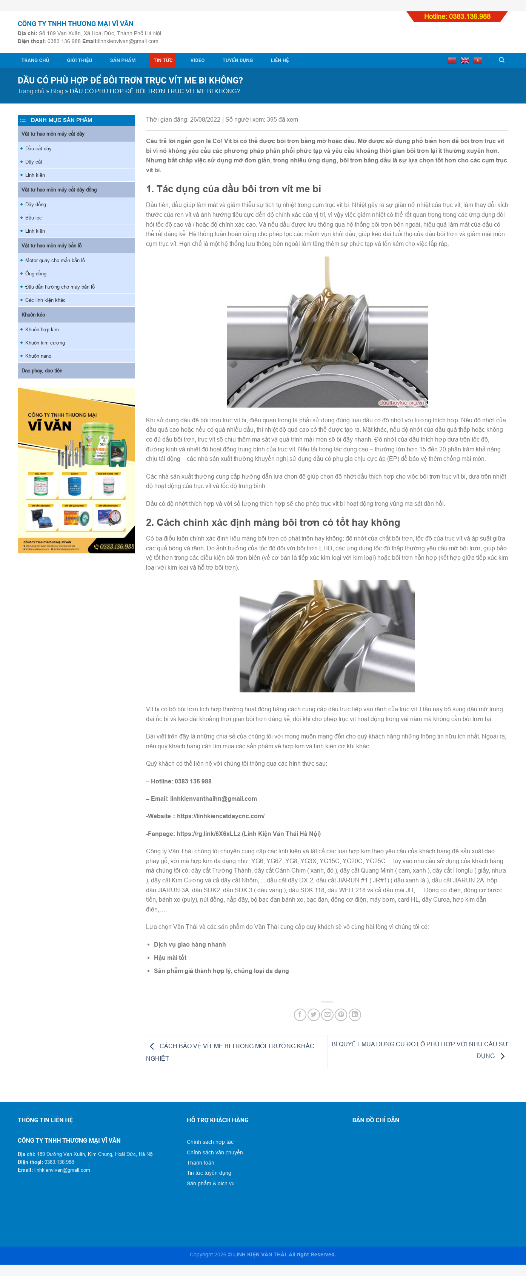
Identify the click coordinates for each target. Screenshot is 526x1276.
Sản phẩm (123, 60)
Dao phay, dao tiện (42, 371)
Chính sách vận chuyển (215, 1152)
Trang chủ (35, 60)
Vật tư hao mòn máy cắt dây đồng (59, 190)
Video (198, 60)
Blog (57, 91)
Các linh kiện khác (45, 300)
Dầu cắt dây (38, 148)
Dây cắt (33, 162)
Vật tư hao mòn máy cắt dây (53, 134)
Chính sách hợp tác (210, 1142)
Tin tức (163, 60)
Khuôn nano (38, 356)
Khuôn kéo (33, 315)
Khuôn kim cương (45, 343)
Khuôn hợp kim (42, 329)
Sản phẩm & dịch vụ (211, 1183)
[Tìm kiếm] (501, 60)
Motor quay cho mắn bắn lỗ (55, 260)
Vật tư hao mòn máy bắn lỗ (52, 246)
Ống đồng (35, 273)
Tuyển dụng (238, 60)
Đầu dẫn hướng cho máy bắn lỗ (60, 287)
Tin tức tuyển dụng (209, 1173)
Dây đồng (35, 204)
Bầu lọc (33, 218)
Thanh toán (200, 1163)
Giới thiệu (79, 60)
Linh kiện (35, 175)
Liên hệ (280, 60)
